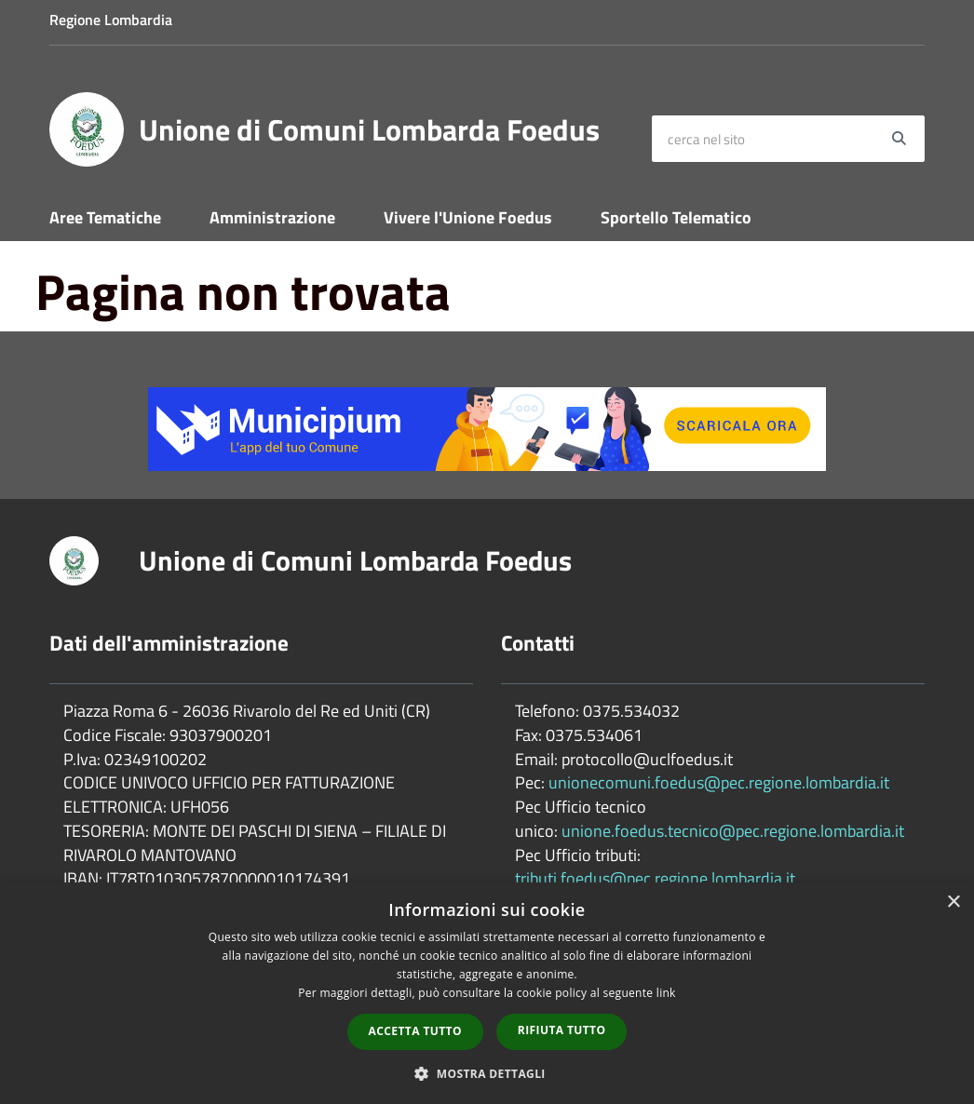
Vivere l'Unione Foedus (468, 217)
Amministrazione (272, 217)
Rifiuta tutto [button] (562, 1030)
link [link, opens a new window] (666, 993)
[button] (487, 1073)
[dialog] (487, 993)
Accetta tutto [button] (415, 1031)
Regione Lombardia (110, 19)
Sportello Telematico (676, 217)
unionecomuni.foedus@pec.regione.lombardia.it (718, 782)
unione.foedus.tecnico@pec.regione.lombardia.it (732, 830)
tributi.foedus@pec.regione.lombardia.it (655, 878)
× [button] (953, 902)
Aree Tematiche (105, 217)
